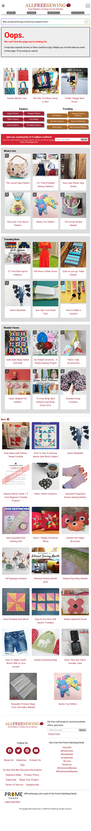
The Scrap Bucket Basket (73, 223)
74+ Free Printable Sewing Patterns (45, 185)
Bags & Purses (12, 113)
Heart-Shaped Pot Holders (18, 400)
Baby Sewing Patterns (78, 127)
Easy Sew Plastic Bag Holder (73, 185)
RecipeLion (67, 764)
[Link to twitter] (18, 750)
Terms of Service (14, 784)
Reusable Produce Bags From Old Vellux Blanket (23, 706)
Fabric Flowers (12, 119)
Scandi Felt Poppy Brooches (75, 539)
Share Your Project (29, 779)
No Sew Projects (57, 121)
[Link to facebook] (9, 750)
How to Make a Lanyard (73, 312)
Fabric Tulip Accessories (73, 361)
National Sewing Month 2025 (45, 580)
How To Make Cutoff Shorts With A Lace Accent (15, 663)
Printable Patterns (34, 125)
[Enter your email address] (63, 730)
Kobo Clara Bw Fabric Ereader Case (75, 662)
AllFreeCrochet (67, 751)
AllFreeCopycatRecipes (67, 768)
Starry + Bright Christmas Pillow (45, 539)
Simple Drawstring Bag (45, 660)
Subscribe (11, 779)
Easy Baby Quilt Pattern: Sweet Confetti (16, 455)
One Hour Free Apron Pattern (17, 223)
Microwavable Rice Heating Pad (15, 539)
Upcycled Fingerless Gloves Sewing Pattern (75, 495)
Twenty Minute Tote (16, 98)
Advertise (21, 760)
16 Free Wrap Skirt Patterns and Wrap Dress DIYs (45, 402)
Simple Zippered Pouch (75, 619)
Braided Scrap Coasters (73, 400)
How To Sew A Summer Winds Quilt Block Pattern (45, 455)
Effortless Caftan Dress (45, 271)
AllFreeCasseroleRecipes (67, 771)
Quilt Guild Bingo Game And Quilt (17, 361)
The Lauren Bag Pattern (18, 183)
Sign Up (84, 139)
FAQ (22, 765)
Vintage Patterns (33, 113)
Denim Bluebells (18, 310)
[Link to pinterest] (27, 750)
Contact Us (35, 760)
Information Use (31, 142)
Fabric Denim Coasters (45, 493)
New (5, 419)
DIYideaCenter (67, 757)
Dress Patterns (13, 125)
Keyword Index (13, 774)
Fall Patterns (57, 115)
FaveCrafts (66, 747)
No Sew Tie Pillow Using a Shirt (45, 100)
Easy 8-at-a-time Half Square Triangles (45, 621)
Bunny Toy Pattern (45, 221)
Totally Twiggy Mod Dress (74, 100)
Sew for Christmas (78, 121)
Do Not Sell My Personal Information (22, 770)
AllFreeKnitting (67, 754)
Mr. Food (67, 761)
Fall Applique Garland (15, 578)
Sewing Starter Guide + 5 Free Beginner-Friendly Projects (15, 497)
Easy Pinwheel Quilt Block (15, 619)
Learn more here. (12, 802)
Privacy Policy (31, 774)
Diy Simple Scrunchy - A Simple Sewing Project (45, 361)
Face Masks (33, 119)
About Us (8, 760)
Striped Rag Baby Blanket (75, 578)
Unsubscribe (32, 784)
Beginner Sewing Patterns (78, 114)
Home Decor (57, 127)
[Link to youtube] (36, 750)
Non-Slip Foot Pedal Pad (45, 312)
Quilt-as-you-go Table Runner (73, 273)
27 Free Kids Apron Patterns (17, 273)
